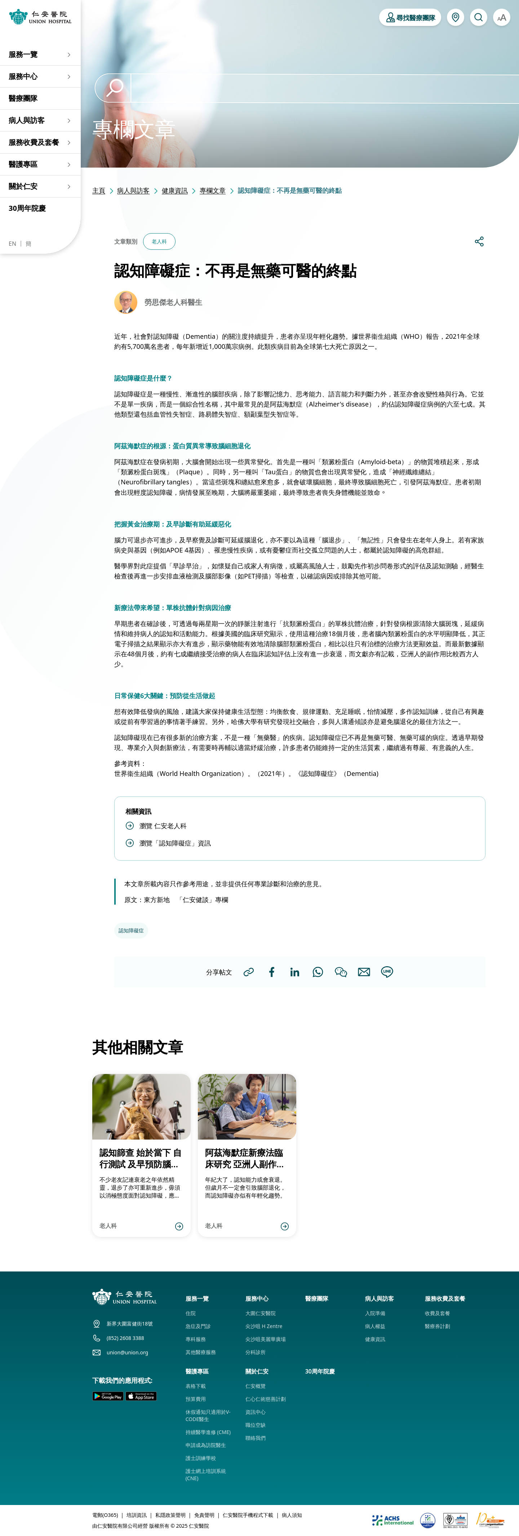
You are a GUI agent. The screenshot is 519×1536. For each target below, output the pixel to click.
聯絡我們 (255, 1437)
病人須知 (292, 1514)
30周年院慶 (27, 208)
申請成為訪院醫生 (206, 1445)
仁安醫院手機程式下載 (248, 1514)
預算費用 (196, 1398)
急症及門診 (198, 1326)
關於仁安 (23, 186)
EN (12, 244)
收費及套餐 (437, 1313)
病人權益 (375, 1326)
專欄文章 (213, 190)
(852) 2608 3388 (125, 1338)
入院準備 (375, 1313)
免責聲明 (204, 1514)
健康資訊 (175, 190)
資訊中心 (255, 1411)
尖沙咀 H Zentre (264, 1326)
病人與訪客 (27, 120)
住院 (191, 1313)
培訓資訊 (137, 1514)
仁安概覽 (255, 1385)
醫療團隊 (23, 98)
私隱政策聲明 (170, 1514)
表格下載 (196, 1385)
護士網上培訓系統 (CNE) (206, 1475)
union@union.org (127, 1352)
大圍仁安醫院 (260, 1313)
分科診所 (255, 1352)
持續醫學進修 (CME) (208, 1432)
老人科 (159, 241)
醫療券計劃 (437, 1326)
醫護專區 (23, 164)
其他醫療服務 (201, 1352)
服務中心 (23, 76)
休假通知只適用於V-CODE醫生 (208, 1415)
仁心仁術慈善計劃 (265, 1398)
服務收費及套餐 (34, 142)
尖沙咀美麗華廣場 (265, 1339)
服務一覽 (23, 54)
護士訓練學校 (201, 1458)
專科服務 (196, 1339)
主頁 (98, 190)
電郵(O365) (105, 1514)
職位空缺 (255, 1424)
